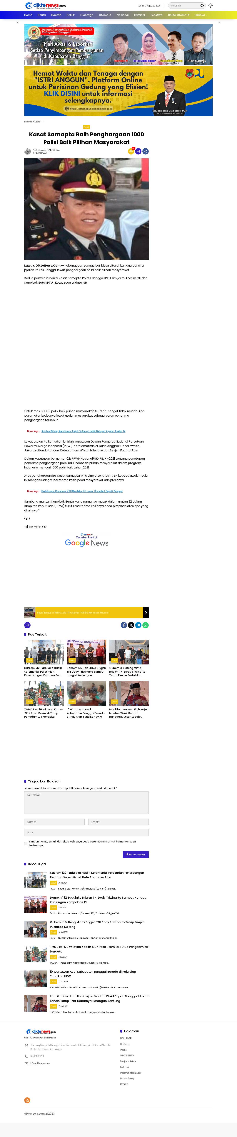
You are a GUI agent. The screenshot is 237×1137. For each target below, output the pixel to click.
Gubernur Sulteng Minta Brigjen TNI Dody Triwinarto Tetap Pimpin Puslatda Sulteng (127, 671)
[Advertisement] (86, 578)
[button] (201, 5)
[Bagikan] (145, 151)
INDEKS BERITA (127, 1069)
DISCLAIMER (126, 1052)
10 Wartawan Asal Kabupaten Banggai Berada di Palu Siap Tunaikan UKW (86, 713)
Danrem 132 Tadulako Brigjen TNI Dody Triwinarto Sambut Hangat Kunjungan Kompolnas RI (86, 671)
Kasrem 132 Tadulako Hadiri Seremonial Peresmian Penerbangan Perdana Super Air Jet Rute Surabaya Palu (43, 671)
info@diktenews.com (40, 1077)
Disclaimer (125, 1057)
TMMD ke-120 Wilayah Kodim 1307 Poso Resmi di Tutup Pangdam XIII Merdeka (43, 713)
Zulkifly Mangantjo (39, 150)
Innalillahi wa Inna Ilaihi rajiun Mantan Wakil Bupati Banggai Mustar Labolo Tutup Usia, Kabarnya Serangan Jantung (128, 713)
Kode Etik (124, 1080)
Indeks (123, 1063)
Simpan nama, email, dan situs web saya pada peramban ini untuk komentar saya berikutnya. (82, 843)
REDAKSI (124, 1098)
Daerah (86, 127)
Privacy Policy (126, 1092)
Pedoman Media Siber (130, 1086)
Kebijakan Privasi (128, 1075)
